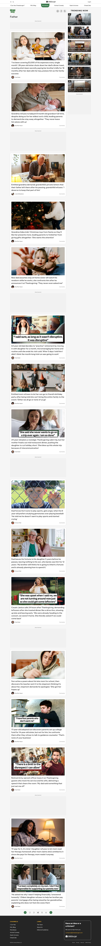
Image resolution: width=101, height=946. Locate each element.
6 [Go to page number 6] (46, 912)
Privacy (77, 942)
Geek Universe (14, 935)
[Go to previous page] (25, 912)
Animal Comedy (14, 932)
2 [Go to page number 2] (29, 912)
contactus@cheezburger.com (74, 932)
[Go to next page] (50, 912)
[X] (64, 11)
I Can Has (13, 924)
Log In (89, 2)
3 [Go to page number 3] (33, 912)
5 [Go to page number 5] (42, 912)
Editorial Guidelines (42, 930)
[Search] (13, 2)
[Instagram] (57, 11)
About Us (39, 927)
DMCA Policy (88, 942)
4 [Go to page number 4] (38, 912)
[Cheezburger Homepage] (77, 937)
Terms (73, 942)
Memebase (13, 930)
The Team (40, 924)
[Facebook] (61, 11)
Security (82, 942)
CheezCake (13, 937)
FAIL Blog (13, 927)
